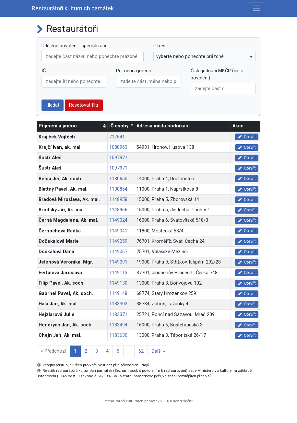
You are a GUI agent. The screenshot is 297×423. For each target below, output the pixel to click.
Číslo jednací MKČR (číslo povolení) (217, 74)
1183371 (118, 314)
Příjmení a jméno (133, 71)
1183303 (118, 304)
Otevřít (247, 136)
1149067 (118, 251)
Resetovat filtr (84, 105)
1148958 (118, 199)
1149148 (118, 293)
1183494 (118, 325)
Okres (159, 46)
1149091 (118, 262)
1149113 (118, 273)
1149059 (118, 241)
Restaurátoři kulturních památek (73, 8)
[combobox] (204, 57)
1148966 (118, 210)
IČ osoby (118, 126)
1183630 (118, 335)
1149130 (118, 283)
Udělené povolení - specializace (75, 46)
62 (141, 351)
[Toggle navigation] (256, 8)
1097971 (118, 157)
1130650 (118, 179)
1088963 (118, 147)
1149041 (118, 231)
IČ (44, 71)
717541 (117, 137)
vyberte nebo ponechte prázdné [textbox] (190, 56)
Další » (158, 351)
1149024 (118, 220)
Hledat (52, 105)
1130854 (118, 189)
